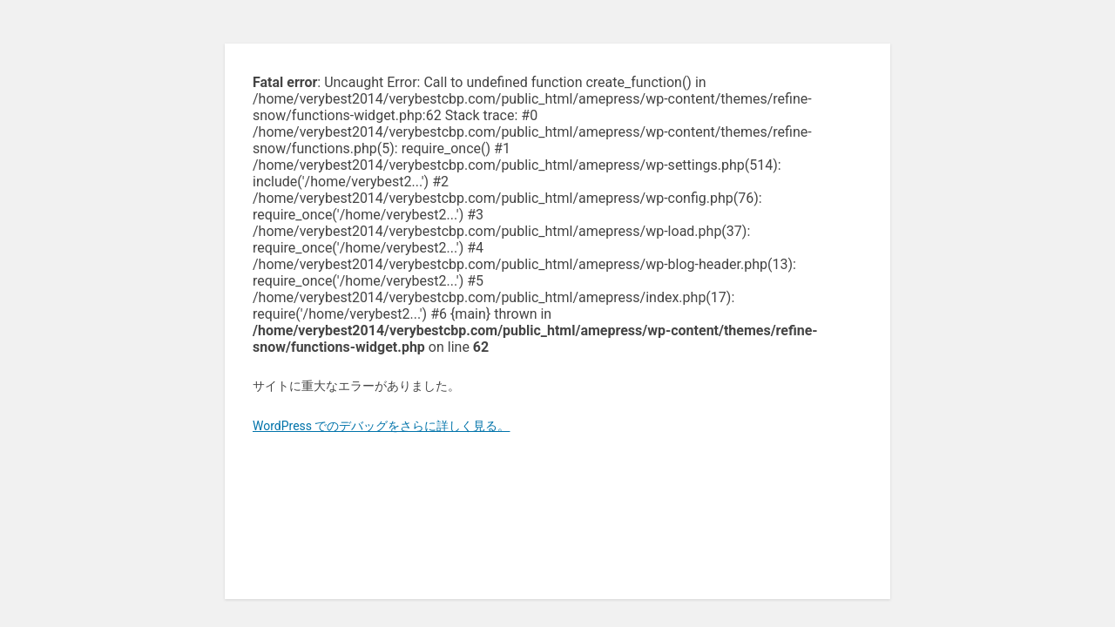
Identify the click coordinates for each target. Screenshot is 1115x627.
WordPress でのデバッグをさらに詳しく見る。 (381, 426)
